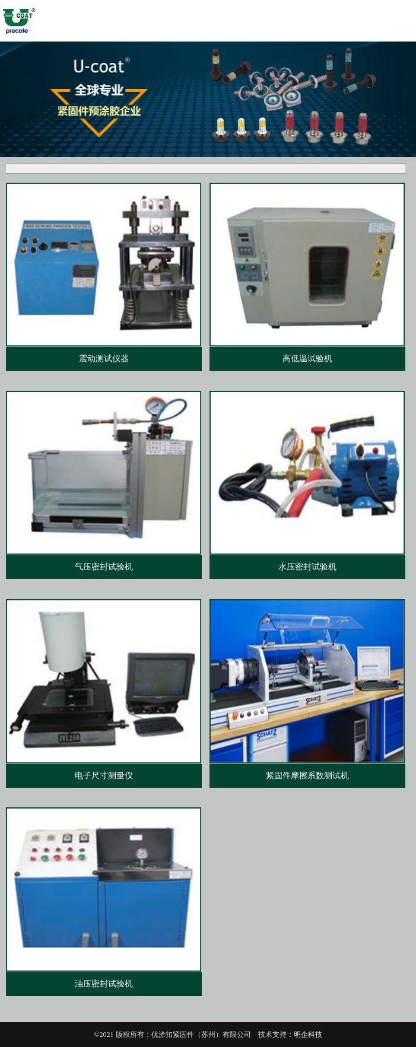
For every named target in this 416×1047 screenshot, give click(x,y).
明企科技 (308, 1034)
